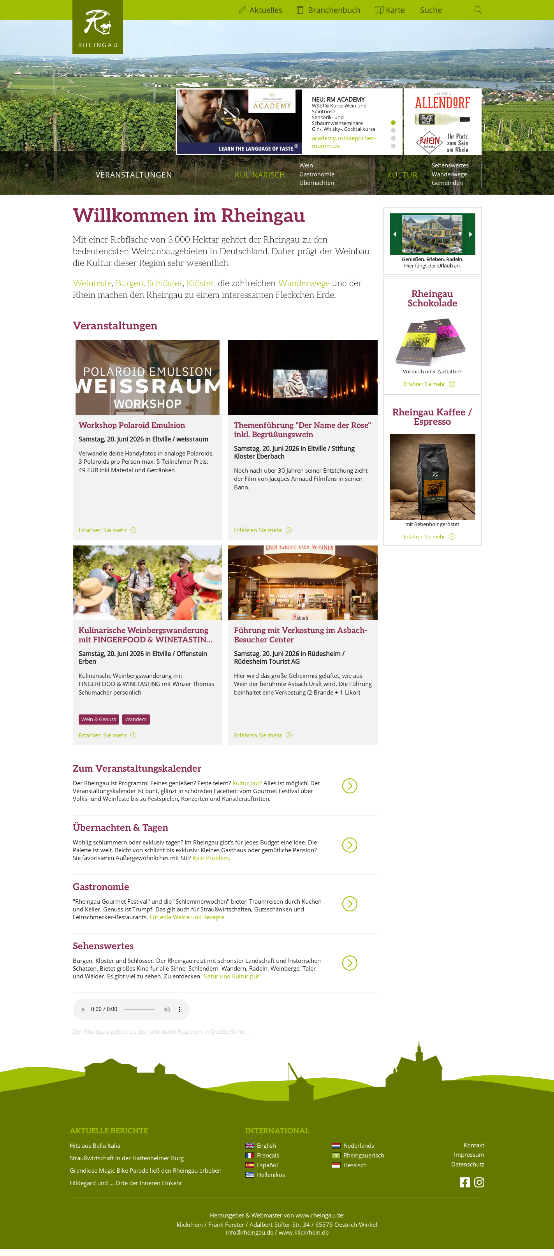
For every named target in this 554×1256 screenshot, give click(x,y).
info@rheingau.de (249, 1239)
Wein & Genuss (98, 726)
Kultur (402, 174)
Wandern (136, 726)
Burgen (129, 290)
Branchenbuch (334, 10)
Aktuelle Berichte (109, 1138)
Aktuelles (266, 10)
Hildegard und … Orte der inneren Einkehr (126, 1190)
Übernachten (316, 182)
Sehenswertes (450, 165)
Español (267, 1172)
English (266, 1152)
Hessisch (355, 1172)
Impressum (469, 1161)
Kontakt (474, 1152)
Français (268, 1162)
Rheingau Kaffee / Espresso (432, 424)
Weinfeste (92, 290)
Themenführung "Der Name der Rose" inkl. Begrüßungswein (302, 437)
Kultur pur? (247, 790)
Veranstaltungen (134, 174)
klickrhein (190, 1231)
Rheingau (98, 45)
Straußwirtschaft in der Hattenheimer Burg (127, 1165)
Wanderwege (449, 174)
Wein (306, 165)
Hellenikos (271, 1182)
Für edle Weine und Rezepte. (187, 924)
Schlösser (165, 290)
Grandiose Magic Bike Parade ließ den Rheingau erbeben (146, 1177)
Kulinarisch (260, 174)
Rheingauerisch (363, 1162)
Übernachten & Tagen (120, 835)
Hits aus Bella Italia (95, 1152)
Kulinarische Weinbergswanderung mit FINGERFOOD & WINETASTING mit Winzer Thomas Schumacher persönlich (145, 651)
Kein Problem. (211, 865)
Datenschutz (467, 1171)
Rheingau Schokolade (432, 306)
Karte (395, 10)
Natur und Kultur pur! (232, 983)
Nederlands (358, 1152)
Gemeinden (447, 182)
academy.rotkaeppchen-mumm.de (344, 142)
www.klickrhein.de (304, 1239)
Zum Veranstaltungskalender (137, 775)
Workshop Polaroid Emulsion (132, 432)
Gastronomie (316, 174)
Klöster (200, 290)
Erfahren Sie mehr (103, 537)
